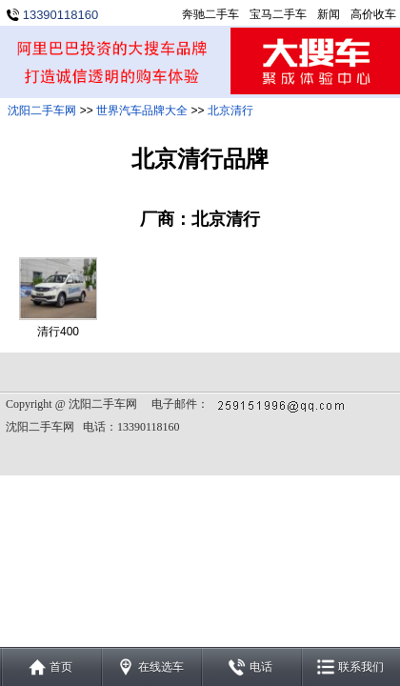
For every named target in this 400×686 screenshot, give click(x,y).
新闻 (328, 14)
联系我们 (361, 667)
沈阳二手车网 (42, 110)
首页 (61, 667)
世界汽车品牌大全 (142, 110)
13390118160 (61, 15)
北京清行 (230, 110)
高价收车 (373, 14)
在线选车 (161, 667)
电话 (261, 667)
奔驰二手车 (210, 14)
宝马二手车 (278, 14)
